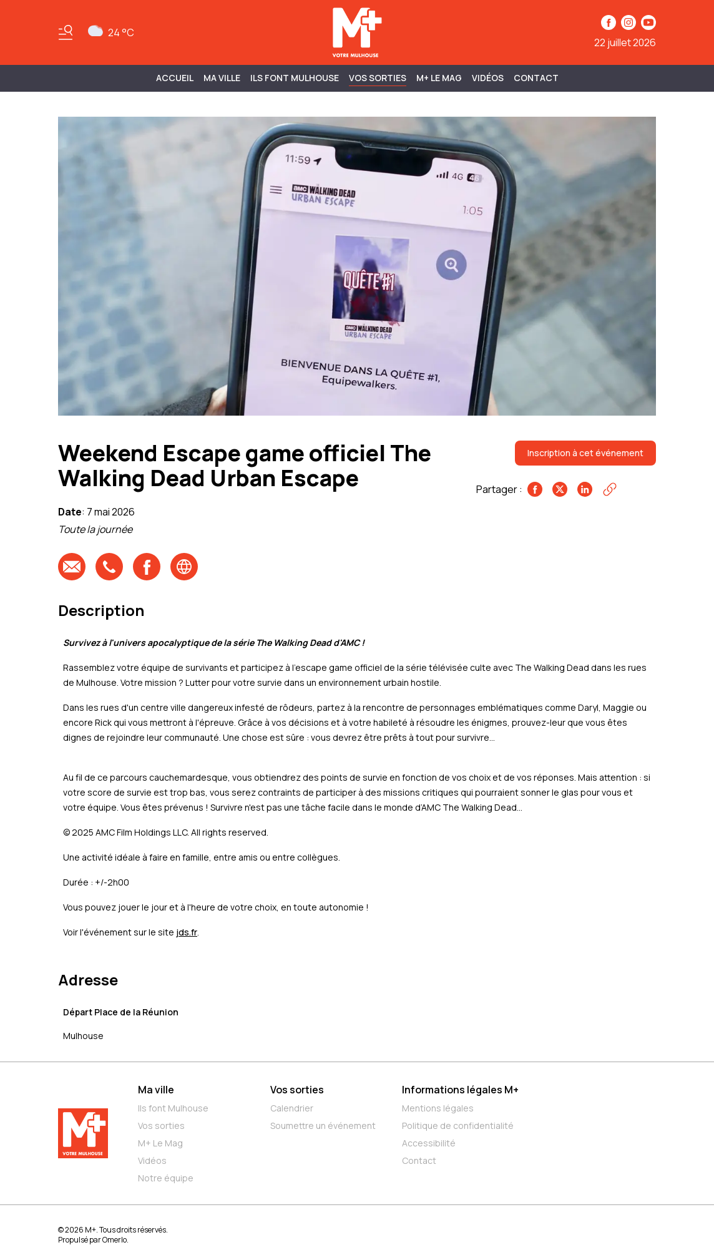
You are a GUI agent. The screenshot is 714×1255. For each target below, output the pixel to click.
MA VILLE (221, 78)
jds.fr (186, 932)
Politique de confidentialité (458, 1125)
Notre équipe (165, 1178)
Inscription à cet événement (585, 453)
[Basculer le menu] (65, 32)
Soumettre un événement (323, 1125)
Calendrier (291, 1108)
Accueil (174, 78)
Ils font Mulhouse (173, 1108)
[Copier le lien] (609, 489)
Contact (536, 78)
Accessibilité (429, 1143)
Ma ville (156, 1089)
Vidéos (488, 78)
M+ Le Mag (439, 78)
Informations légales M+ (460, 1089)
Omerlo (114, 1239)
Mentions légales (438, 1108)
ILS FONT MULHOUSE (294, 78)
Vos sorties (377, 78)
